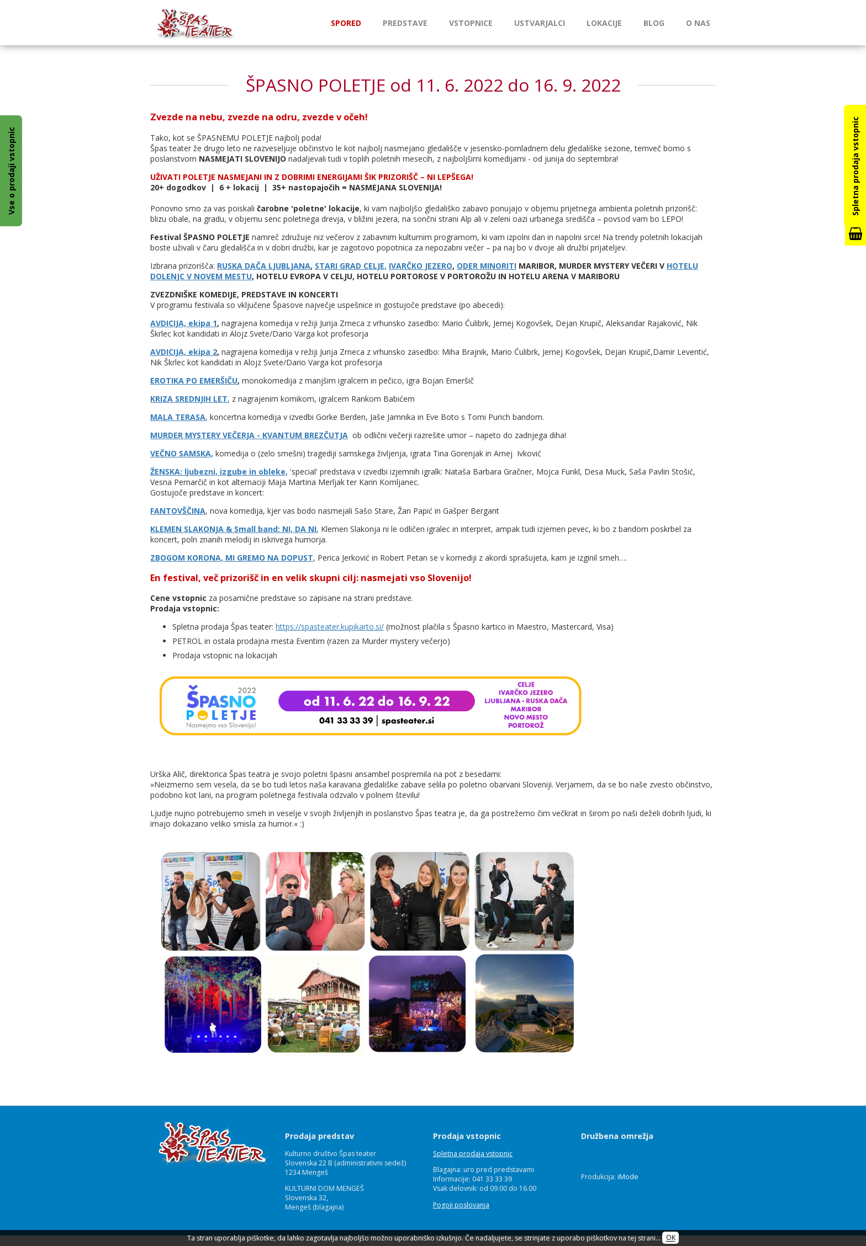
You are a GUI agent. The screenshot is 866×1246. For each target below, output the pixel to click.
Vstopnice (471, 23)
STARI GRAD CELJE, (351, 265)
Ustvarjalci (539, 23)
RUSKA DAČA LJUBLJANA (263, 265)
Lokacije (604, 23)
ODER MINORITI (486, 265)
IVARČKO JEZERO (420, 265)
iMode (627, 1176)
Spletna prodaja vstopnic (473, 1153)
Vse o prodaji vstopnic (11, 171)
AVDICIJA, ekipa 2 (183, 352)
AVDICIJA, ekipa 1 (183, 323)
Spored (346, 23)
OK (670, 1238)
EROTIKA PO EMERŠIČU (193, 380)
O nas (698, 23)
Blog (653, 23)
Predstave (405, 23)
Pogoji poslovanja (461, 1205)
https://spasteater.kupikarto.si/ (330, 626)
